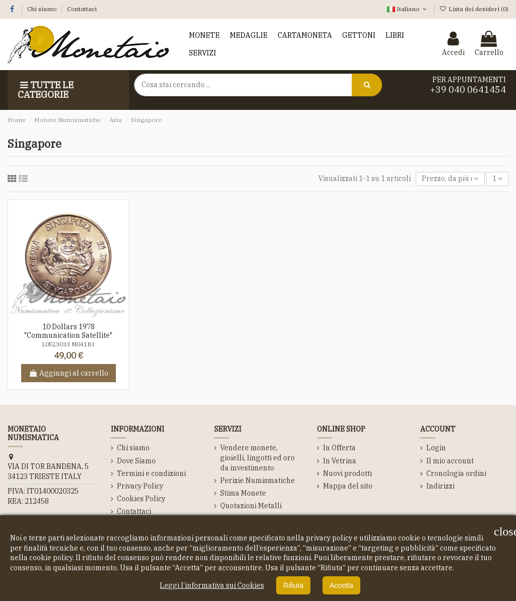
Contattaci (82, 9)
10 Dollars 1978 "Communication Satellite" (68, 331)
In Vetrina (339, 460)
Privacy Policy (140, 486)
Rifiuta (293, 585)
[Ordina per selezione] (450, 179)
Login (436, 447)
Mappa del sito (347, 486)
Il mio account (450, 460)
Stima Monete (243, 493)
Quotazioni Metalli (251, 505)
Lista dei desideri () (473, 9)
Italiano (407, 9)
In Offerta (339, 447)
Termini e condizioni (151, 473)
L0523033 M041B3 (68, 344)
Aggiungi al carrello (68, 373)
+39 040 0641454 (468, 89)
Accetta (341, 585)
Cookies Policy (141, 498)
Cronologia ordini (456, 473)
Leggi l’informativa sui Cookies (212, 585)
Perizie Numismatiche (257, 480)
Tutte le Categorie (46, 90)
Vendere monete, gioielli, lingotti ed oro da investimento (257, 457)
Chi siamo (42, 9)
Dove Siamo (136, 460)
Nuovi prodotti (347, 473)
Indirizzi (440, 486)
